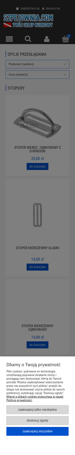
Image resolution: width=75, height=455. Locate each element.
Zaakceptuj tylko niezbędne (37, 409)
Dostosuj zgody (37, 420)
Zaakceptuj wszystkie (37, 431)
